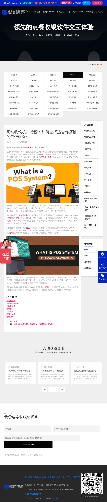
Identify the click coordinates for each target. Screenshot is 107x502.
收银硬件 (10, 317)
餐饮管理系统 (14, 86)
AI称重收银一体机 (92, 103)
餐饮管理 (53, 80)
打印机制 (88, 186)
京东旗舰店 (97, 3)
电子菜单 (88, 180)
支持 (75, 12)
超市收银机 (34, 97)
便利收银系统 (92, 91)
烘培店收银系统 (53, 108)
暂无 (15, 321)
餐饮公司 (73, 80)
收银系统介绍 (89, 131)
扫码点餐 (15, 218)
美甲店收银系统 (92, 108)
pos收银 (9, 311)
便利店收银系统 (53, 114)
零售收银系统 (92, 97)
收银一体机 (53, 86)
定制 (12, 233)
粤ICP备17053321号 (33, 489)
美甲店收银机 (72, 108)
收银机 (100, 64)
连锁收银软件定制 (14, 91)
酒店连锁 (14, 80)
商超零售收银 (48, 12)
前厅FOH (87, 149)
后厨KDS (87, 155)
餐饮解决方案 (89, 143)
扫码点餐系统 (92, 86)
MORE (53, 391)
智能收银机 (73, 86)
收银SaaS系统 (34, 86)
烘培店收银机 (33, 108)
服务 (68, 12)
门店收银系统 (53, 97)
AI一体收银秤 (33, 103)
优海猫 (30, 230)
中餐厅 (87, 249)
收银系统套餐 (89, 137)
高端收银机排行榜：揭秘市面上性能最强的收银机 (33, 324)
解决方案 (60, 12)
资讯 (81, 12)
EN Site (86, 3)
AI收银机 (73, 103)
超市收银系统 (72, 91)
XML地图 (55, 493)
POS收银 (34, 80)
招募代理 (66, 3)
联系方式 (99, 12)
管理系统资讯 (33, 91)
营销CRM (88, 161)
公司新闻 (14, 75)
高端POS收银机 (12, 303)
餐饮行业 (92, 80)
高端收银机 (46, 157)
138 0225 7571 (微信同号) (45, 3)
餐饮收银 (36, 12)
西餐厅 (87, 256)
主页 (89, 64)
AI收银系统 (14, 108)
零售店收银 (73, 97)
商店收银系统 (14, 97)
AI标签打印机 (53, 103)
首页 (29, 12)
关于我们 (89, 12)
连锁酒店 (88, 268)
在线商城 (88, 192)
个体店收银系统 (14, 103)
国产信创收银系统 (53, 91)
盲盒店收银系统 (33, 114)
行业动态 (34, 75)
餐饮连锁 (92, 75)
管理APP (87, 168)
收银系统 (53, 75)
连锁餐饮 (88, 262)
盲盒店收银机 (14, 114)
